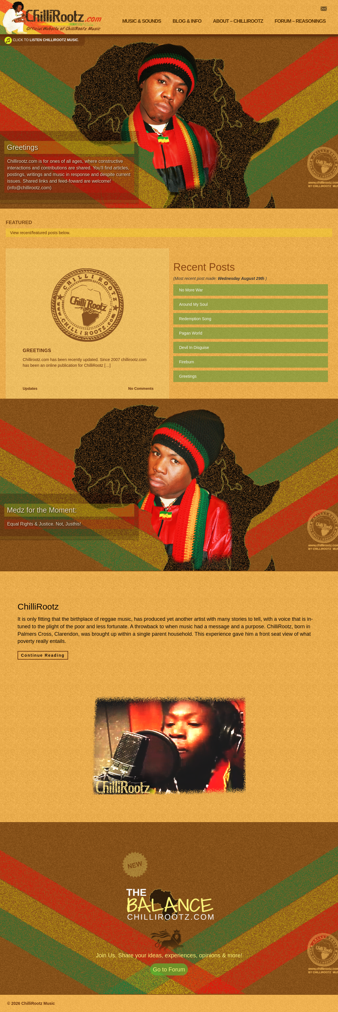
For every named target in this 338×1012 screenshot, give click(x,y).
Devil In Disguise (194, 347)
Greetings (37, 350)
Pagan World (190, 333)
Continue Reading (43, 655)
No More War (191, 290)
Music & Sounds (141, 21)
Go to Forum (169, 969)
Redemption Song (195, 318)
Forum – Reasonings (300, 21)
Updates (30, 388)
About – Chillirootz (238, 21)
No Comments (140, 388)
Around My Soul (193, 304)
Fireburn (186, 362)
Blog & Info (186, 21)
